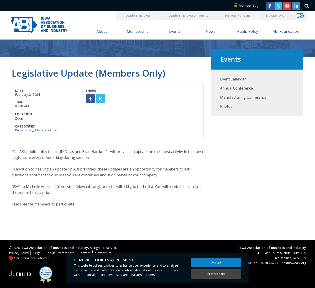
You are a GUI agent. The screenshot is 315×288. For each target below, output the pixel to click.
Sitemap (85, 253)
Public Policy (247, 31)
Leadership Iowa (138, 15)
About (102, 31)
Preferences (216, 274)
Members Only (46, 130)
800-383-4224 (268, 263)
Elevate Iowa (275, 15)
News (210, 31)
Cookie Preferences (60, 253)
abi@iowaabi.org (294, 263)
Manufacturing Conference (243, 97)
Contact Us (103, 253)
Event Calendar (233, 79)
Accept (216, 262)
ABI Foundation (286, 31)
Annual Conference (236, 88)
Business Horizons (237, 15)
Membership (138, 31)
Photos (226, 106)
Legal (37, 253)
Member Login (248, 5)
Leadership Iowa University (188, 15)
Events (174, 31)
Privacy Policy (19, 253)
